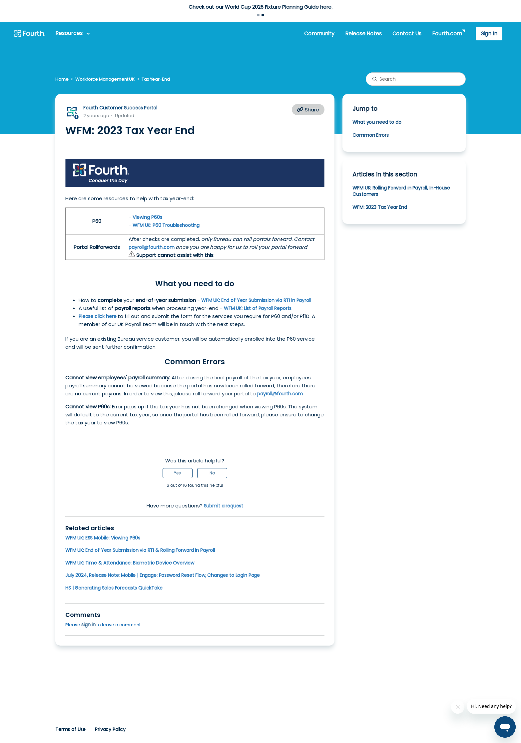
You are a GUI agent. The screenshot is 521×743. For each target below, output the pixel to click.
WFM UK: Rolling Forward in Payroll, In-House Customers (401, 191)
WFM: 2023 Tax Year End (379, 207)
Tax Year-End (156, 79)
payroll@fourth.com (152, 247)
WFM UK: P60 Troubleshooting (166, 225)
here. (326, 6)
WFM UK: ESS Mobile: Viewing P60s (102, 537)
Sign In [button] (489, 33)
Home (61, 79)
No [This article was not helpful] (212, 473)
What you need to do (376, 122)
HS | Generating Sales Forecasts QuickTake (114, 588)
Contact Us (406, 33)
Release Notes (363, 33)
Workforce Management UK (105, 79)
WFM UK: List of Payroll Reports (257, 308)
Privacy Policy (110, 729)
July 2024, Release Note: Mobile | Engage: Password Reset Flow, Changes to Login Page (162, 575)
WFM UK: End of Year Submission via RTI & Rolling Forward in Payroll (140, 550)
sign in (88, 624)
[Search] (416, 79)
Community (319, 33)
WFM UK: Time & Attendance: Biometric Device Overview (129, 563)
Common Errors (370, 135)
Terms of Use (70, 729)
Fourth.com (447, 33)
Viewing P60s (147, 217)
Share (308, 109)
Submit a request (224, 505)
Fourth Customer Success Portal (120, 107)
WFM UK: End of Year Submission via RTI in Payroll (256, 300)
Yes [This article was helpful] (177, 473)
